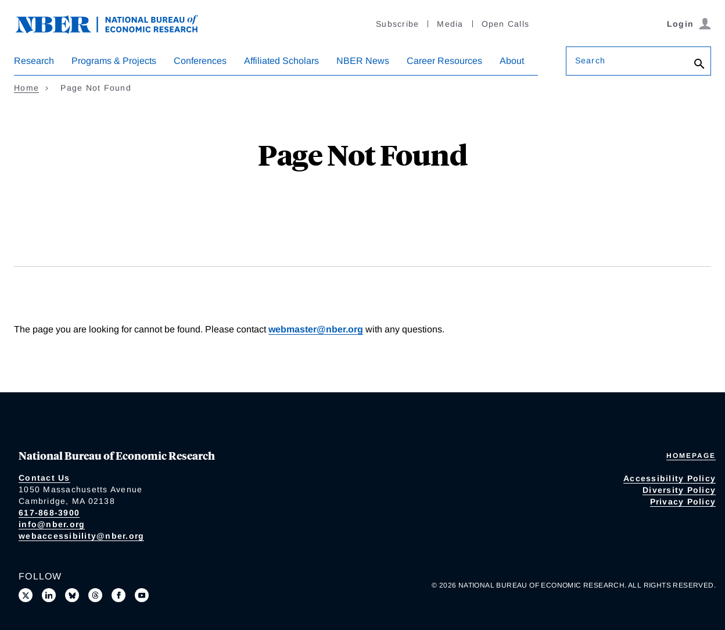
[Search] (699, 64)
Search (590, 60)
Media (450, 23)
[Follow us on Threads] (95, 595)
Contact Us (44, 477)
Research (34, 61)
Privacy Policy (683, 501)
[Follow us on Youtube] (142, 595)
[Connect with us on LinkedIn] (49, 595)
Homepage (691, 456)
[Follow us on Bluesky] (72, 595)
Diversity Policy (679, 490)
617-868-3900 (49, 512)
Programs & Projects (113, 61)
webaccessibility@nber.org (81, 535)
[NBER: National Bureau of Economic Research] (116, 23)
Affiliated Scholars (281, 61)
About (512, 61)
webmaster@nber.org (315, 329)
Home (26, 87)
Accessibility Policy (669, 478)
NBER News (362, 61)
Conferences (200, 61)
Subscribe (397, 23)
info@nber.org (52, 524)
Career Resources (444, 61)
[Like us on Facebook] (118, 595)
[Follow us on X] (26, 595)
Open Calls (506, 23)
